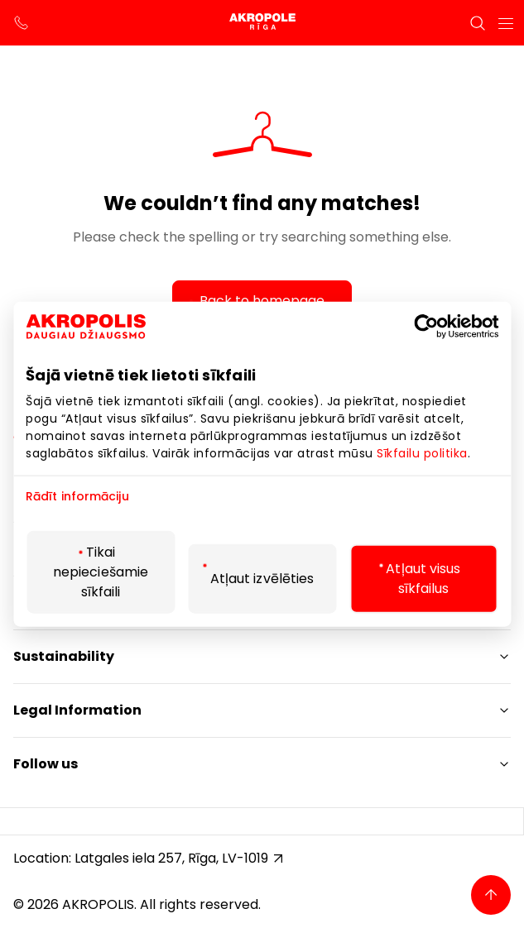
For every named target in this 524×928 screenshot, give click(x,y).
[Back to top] (491, 895)
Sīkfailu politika (422, 453)
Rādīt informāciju (77, 497)
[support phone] (21, 23)
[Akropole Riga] (262, 22)
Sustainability (63, 656)
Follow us (45, 763)
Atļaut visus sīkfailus (423, 577)
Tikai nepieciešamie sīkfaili (100, 571)
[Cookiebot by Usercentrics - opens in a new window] (442, 326)
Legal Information (77, 710)
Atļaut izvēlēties (262, 577)
